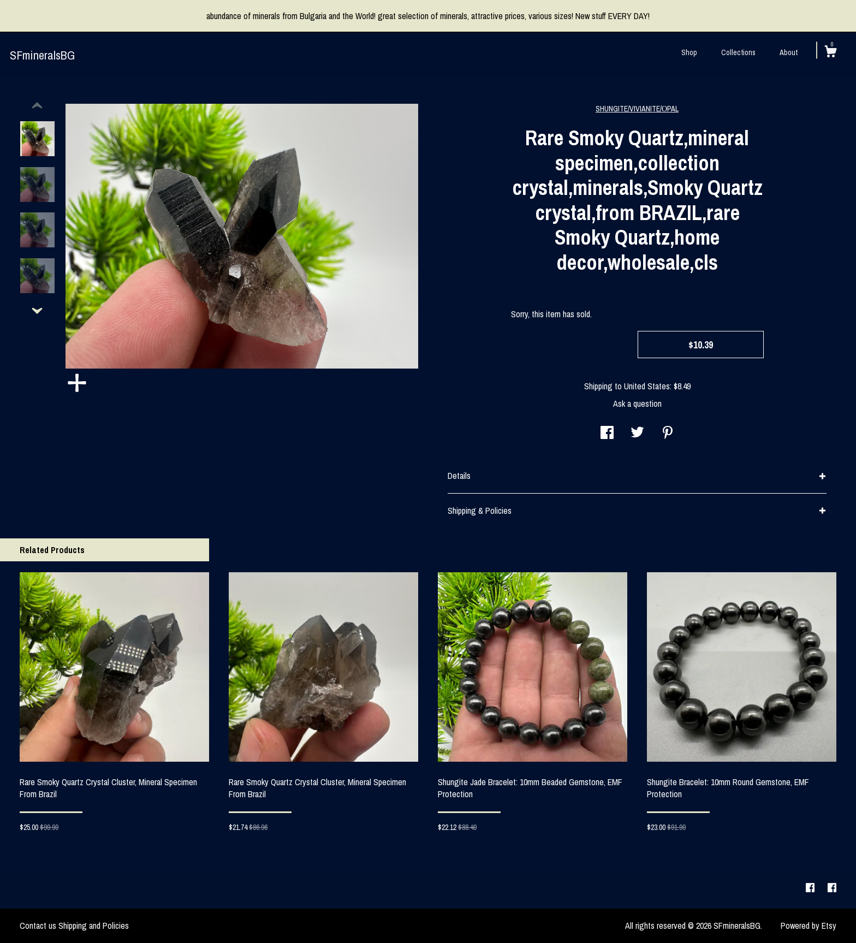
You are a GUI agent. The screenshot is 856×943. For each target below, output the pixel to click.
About (789, 52)
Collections (738, 52)
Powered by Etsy (808, 926)
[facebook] (811, 888)
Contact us (38, 926)
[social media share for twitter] (637, 434)
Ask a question (637, 404)
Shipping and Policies (93, 926)
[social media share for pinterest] (667, 434)
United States (647, 386)
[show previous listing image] (37, 105)
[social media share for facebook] (607, 434)
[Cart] (830, 53)
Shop (689, 52)
